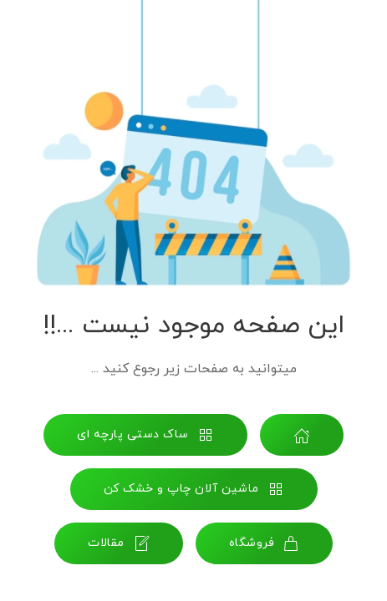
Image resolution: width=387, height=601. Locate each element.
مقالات (119, 543)
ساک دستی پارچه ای (145, 435)
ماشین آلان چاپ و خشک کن (194, 489)
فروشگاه (264, 543)
